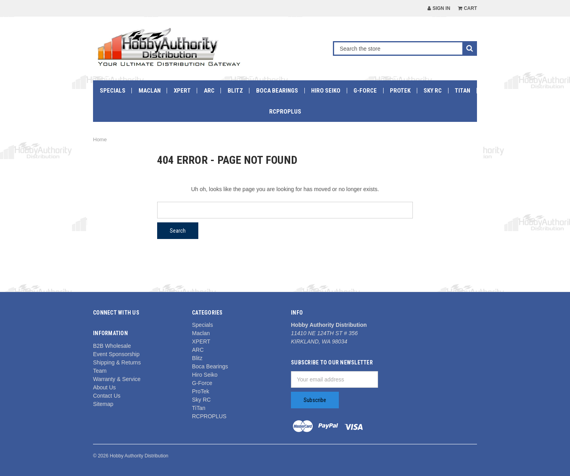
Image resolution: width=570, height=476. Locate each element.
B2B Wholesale (112, 346)
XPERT (182, 90)
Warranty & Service (117, 379)
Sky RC (433, 90)
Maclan (150, 90)
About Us (104, 387)
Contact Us (106, 396)
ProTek (400, 90)
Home (100, 139)
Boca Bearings (277, 90)
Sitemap (103, 404)
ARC (209, 90)
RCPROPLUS (285, 111)
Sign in (439, 8)
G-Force (365, 90)
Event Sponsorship (116, 354)
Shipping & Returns (117, 362)
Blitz (235, 90)
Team (99, 371)
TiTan (462, 90)
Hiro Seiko (325, 90)
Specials (112, 90)
